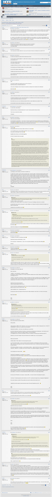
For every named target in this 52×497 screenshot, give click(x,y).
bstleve (3, 235)
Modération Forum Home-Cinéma (17, 23)
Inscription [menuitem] (50, 16)
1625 (5, 236)
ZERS (3, 301)
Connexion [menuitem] (48, 16)
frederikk (13, 267)
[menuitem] (43, 16)
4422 (5, 268)
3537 (5, 190)
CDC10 (3, 27)
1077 (5, 107)
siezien (13, 126)
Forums (5, 16)
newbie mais (3, 431)
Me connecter (15, 3)
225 (5, 43)
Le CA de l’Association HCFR (9, 23)
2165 (5, 302)
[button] (49, 25)
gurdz (3, 79)
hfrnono (3, 42)
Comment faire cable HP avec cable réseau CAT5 (12, 22)
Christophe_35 (14, 106)
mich (2, 189)
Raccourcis (2, 16)
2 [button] (47, 25)
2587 (5, 196)
